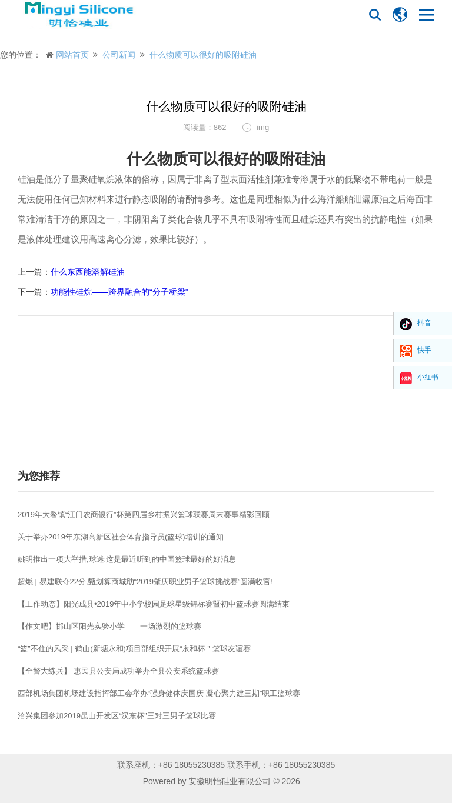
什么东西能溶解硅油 (88, 271)
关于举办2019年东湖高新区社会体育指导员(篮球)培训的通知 (121, 536)
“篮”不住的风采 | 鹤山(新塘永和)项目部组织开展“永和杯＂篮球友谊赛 (134, 648)
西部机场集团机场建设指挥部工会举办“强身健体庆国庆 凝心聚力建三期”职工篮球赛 (159, 693)
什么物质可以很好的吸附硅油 (203, 54)
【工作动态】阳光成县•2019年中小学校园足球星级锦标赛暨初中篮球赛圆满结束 (154, 603)
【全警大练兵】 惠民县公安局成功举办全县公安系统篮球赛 (118, 671)
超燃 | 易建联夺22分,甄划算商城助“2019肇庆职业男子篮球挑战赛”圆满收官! (145, 581)
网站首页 (72, 54)
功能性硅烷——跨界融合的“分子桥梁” (119, 291)
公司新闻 (118, 54)
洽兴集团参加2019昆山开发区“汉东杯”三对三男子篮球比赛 (117, 715)
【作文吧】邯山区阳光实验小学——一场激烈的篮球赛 (109, 626)
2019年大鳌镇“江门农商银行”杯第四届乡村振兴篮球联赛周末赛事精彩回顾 (144, 514)
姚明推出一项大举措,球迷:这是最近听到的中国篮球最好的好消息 (127, 559)
